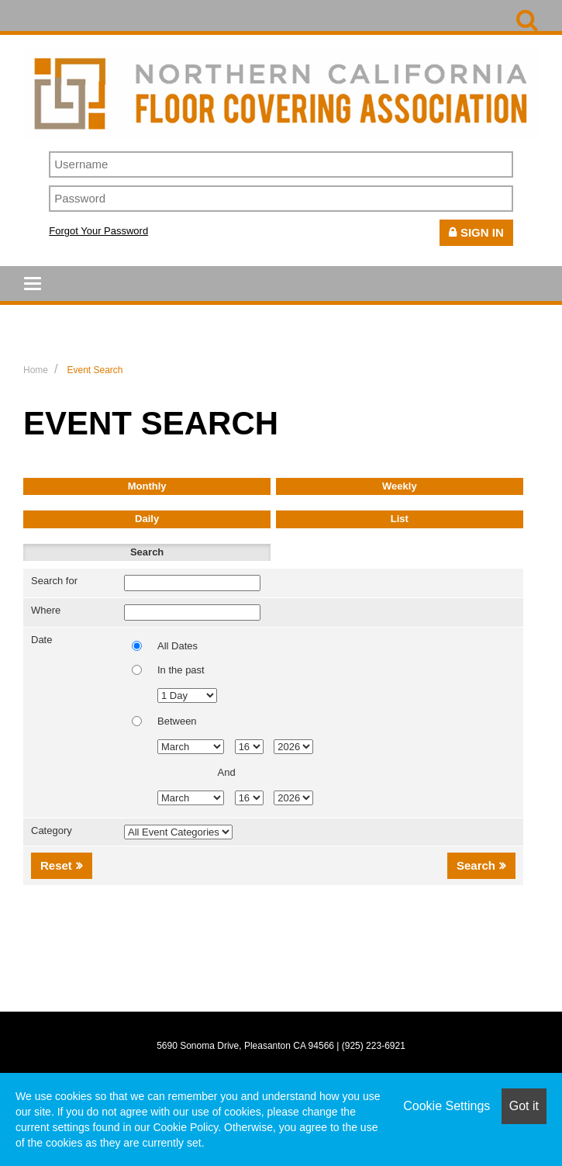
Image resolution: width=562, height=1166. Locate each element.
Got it (524, 1105)
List (400, 518)
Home (35, 370)
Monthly (147, 486)
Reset (56, 865)
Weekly (399, 486)
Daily (147, 518)
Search (147, 552)
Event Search (94, 370)
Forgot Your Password (98, 231)
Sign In (482, 232)
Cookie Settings (446, 1105)
